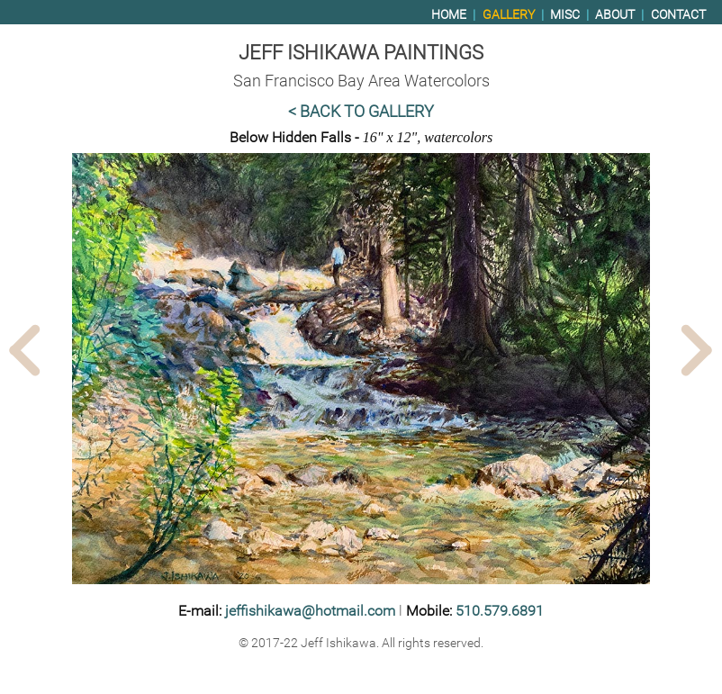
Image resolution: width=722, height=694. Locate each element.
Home (448, 15)
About (615, 15)
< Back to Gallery (361, 112)
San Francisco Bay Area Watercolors (361, 81)
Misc (565, 15)
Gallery (509, 15)
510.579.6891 (500, 610)
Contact (678, 15)
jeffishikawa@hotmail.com (310, 610)
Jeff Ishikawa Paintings (361, 52)
